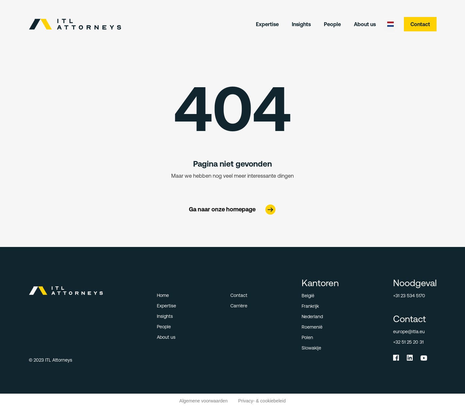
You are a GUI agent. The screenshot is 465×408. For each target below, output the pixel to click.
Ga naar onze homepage (222, 209)
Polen (307, 337)
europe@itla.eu (409, 331)
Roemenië (312, 327)
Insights (301, 24)
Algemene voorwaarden (203, 400)
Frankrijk (310, 306)
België (308, 295)
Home (163, 295)
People (332, 24)
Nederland (312, 316)
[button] (390, 24)
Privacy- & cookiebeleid (262, 400)
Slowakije (311, 348)
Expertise (267, 24)
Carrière (238, 305)
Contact (420, 24)
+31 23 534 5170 (409, 295)
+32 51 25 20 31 (408, 342)
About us (365, 24)
